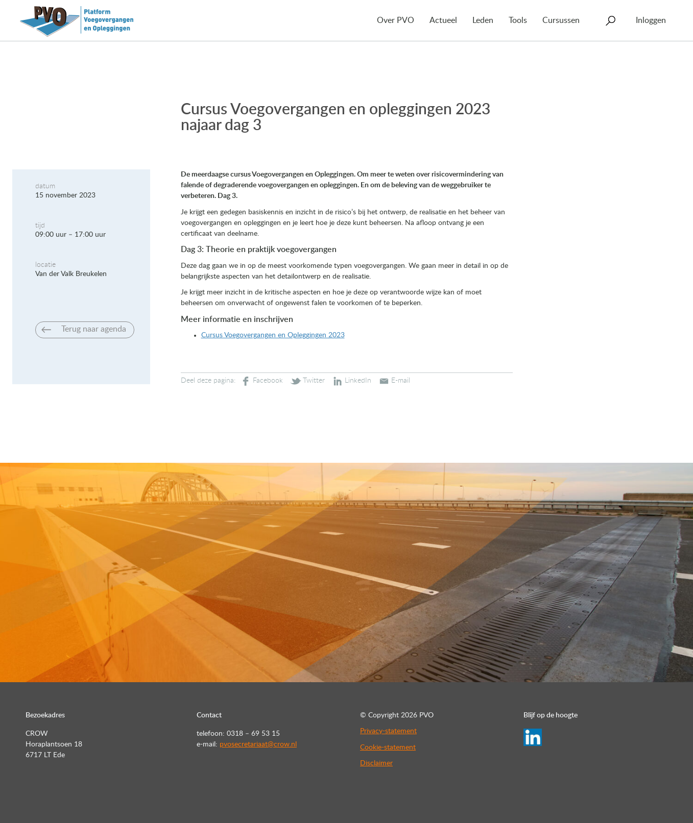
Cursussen (561, 20)
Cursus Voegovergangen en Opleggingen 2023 (273, 335)
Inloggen (651, 20)
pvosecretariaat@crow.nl (258, 744)
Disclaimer (376, 763)
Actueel (443, 20)
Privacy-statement (388, 731)
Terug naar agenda (93, 329)
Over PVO (395, 20)
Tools (518, 20)
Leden (482, 20)
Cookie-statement (388, 747)
